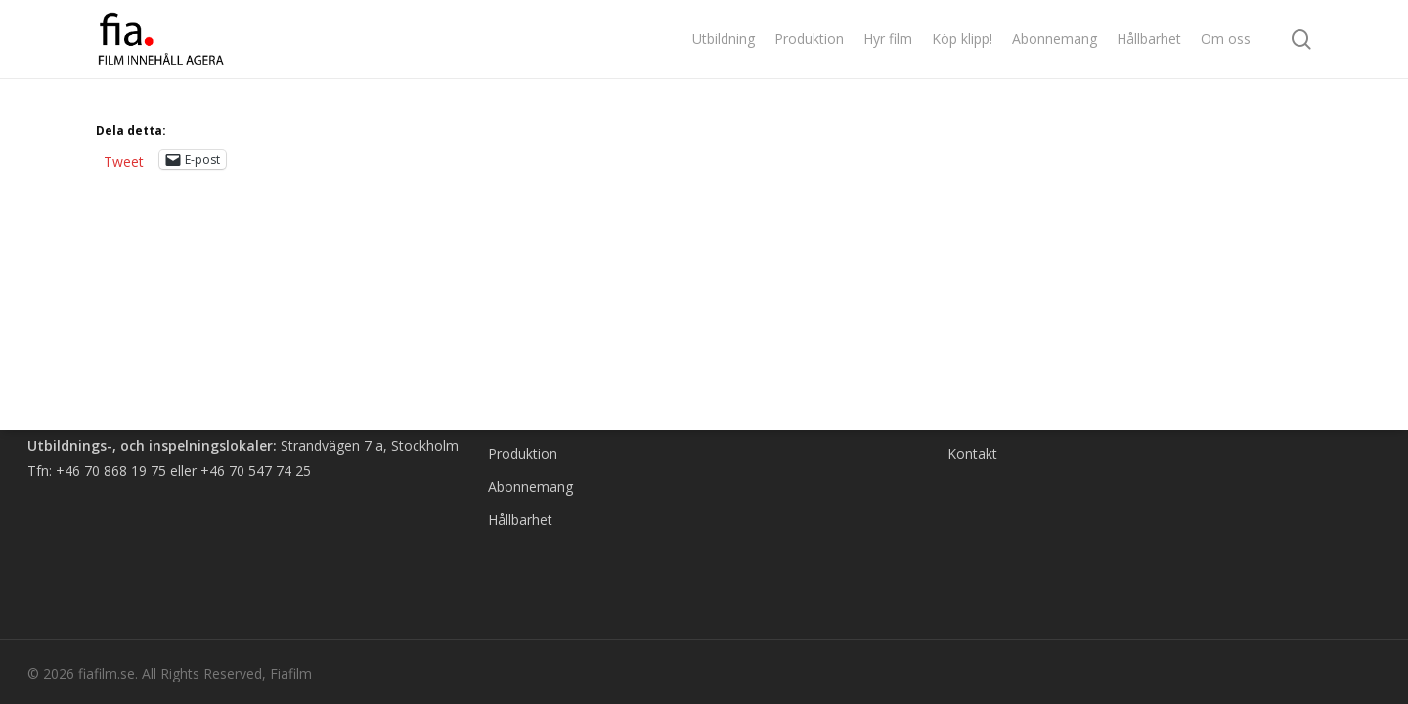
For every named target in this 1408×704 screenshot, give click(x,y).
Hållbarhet (520, 519)
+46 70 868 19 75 (111, 471)
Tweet (124, 160)
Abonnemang (530, 486)
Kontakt (972, 453)
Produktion (522, 453)
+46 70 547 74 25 (255, 471)
